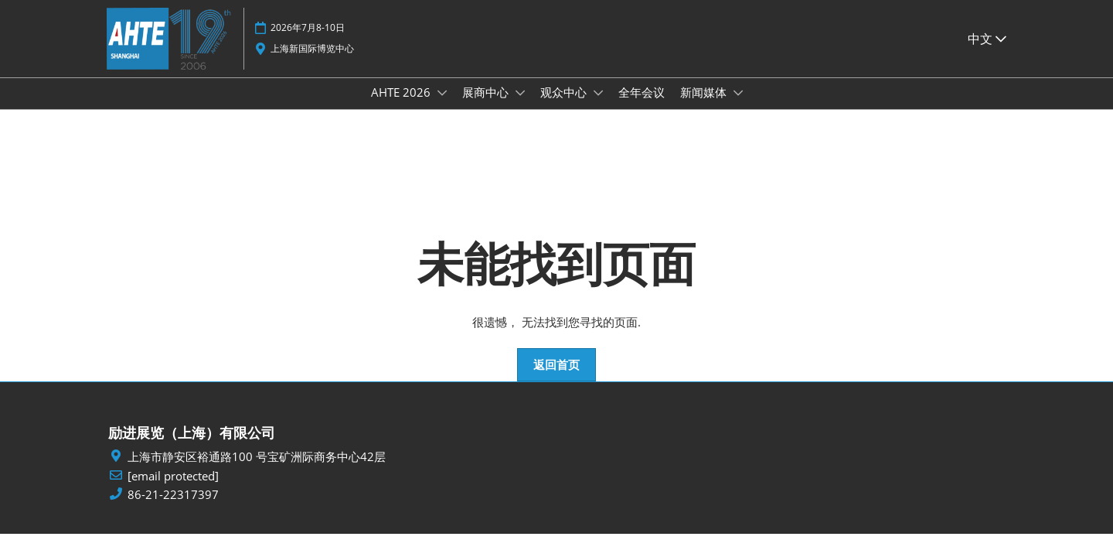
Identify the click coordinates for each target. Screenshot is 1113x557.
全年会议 (641, 106)
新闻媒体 (705, 106)
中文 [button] (987, 45)
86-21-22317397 (173, 508)
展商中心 (487, 106)
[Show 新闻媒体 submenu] (738, 107)
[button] (556, 379)
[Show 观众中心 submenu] (598, 107)
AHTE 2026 (402, 106)
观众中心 (565, 106)
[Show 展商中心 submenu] (520, 107)
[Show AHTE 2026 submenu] (442, 107)
